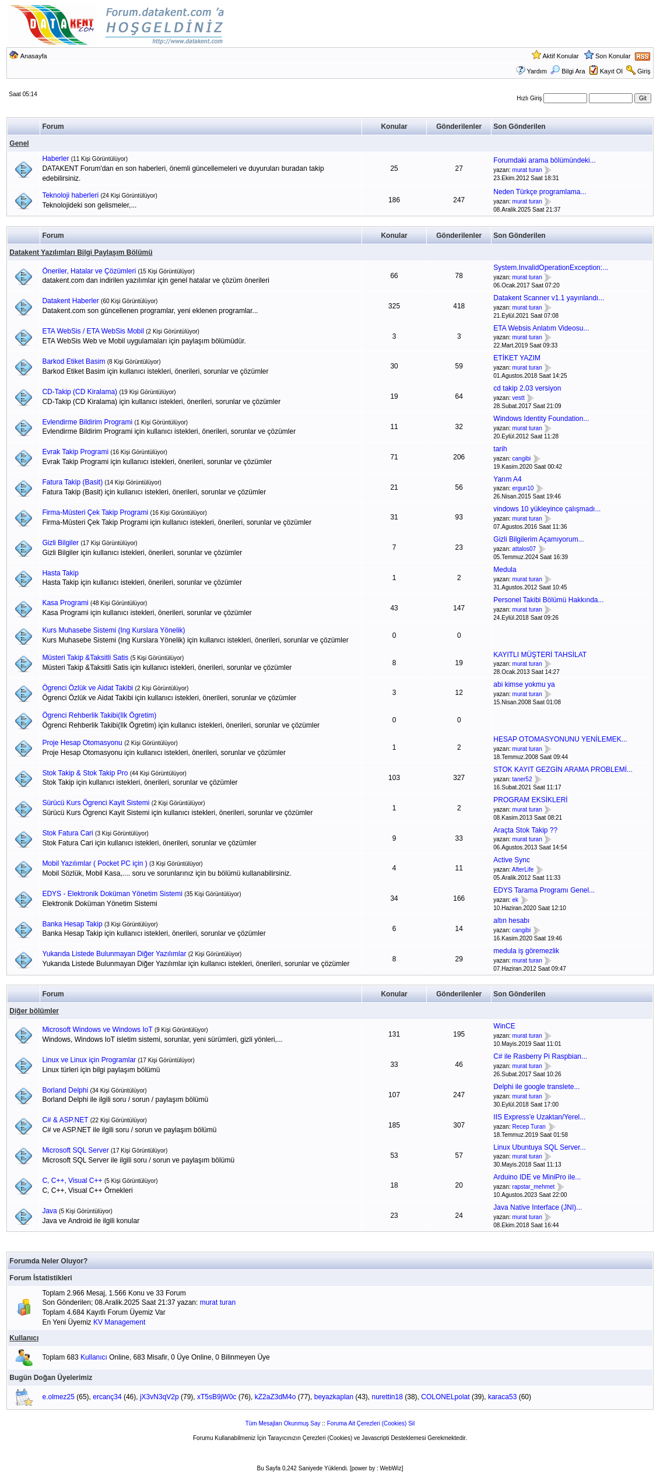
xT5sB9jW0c (216, 1397)
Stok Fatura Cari (67, 833)
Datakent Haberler (70, 301)
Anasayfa (33, 55)
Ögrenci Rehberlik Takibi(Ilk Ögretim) (99, 715)
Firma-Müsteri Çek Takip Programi (95, 512)
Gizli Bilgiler (60, 543)
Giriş (644, 71)
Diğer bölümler (34, 1011)
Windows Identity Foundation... (541, 419)
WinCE (504, 1026)
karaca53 (502, 1397)
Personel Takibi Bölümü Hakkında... (548, 600)
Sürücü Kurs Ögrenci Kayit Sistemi (95, 803)
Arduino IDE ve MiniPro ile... (537, 1177)
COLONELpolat (445, 1397)
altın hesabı (511, 920)
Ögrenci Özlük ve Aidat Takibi (87, 688)
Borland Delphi (65, 1090)
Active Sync (511, 860)
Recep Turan (529, 1126)
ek (515, 900)
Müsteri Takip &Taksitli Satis (85, 658)
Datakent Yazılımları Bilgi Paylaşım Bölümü (80, 252)
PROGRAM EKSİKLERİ (530, 800)
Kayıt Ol (611, 71)
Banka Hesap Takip (72, 924)
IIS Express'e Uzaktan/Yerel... (539, 1117)
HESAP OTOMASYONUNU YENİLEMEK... (560, 739)
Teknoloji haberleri (70, 195)
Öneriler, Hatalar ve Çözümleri (89, 271)
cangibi (521, 458)
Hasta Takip (60, 573)
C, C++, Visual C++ (72, 1181)
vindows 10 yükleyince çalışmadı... (547, 509)
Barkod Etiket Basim (73, 361)
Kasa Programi (65, 603)
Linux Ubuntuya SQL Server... (539, 1147)
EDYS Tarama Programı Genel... (544, 890)
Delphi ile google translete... (536, 1087)
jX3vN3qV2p (159, 1397)
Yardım (536, 71)
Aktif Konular (560, 55)
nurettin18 (387, 1397)
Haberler (55, 158)
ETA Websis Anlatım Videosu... (541, 328)
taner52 (522, 779)
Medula (504, 570)
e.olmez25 (59, 1397)
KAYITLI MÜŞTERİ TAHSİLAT (540, 655)
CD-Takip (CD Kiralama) (79, 392)
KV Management (119, 1322)
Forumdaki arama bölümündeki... (544, 160)
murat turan (527, 170)
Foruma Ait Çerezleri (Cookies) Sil (371, 1423)
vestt (518, 398)
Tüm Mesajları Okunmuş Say (283, 1423)
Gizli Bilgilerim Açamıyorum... (538, 539)
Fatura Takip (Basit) (72, 482)
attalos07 (524, 549)
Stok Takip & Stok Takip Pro (85, 773)
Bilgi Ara (567, 71)
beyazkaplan (333, 1397)
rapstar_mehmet (533, 1186)
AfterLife (522, 869)
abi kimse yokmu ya (523, 684)
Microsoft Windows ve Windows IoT (97, 1030)
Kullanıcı (23, 1338)
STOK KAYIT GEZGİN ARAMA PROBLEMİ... (563, 769)
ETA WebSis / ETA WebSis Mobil (93, 331)
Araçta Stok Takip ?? (525, 830)
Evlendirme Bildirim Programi (87, 422)
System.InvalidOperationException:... (550, 268)
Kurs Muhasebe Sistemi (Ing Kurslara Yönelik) (113, 630)
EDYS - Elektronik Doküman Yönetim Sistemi (112, 894)
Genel (19, 143)
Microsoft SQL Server (75, 1150)
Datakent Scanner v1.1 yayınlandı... (548, 298)
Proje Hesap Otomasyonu (82, 743)
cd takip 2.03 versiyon (527, 388)
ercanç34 (107, 1397)
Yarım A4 (507, 479)
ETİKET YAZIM (516, 358)
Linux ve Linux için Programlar (89, 1060)
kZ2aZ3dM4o (275, 1397)
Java (49, 1211)
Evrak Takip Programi (75, 452)
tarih (500, 449)
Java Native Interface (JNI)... (537, 1207)
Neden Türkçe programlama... (539, 192)
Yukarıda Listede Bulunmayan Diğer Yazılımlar (114, 954)
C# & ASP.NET (65, 1120)
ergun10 (523, 489)
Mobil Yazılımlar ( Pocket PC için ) (94, 863)
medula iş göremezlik (526, 951)
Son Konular (613, 55)
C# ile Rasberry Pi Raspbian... (540, 1056)
